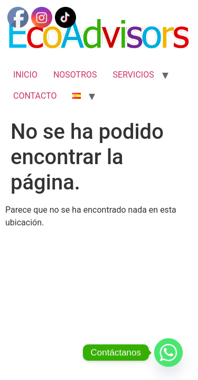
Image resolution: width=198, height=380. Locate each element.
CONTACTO (34, 96)
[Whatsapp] (168, 352)
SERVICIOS (133, 75)
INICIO (25, 75)
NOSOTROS (75, 75)
